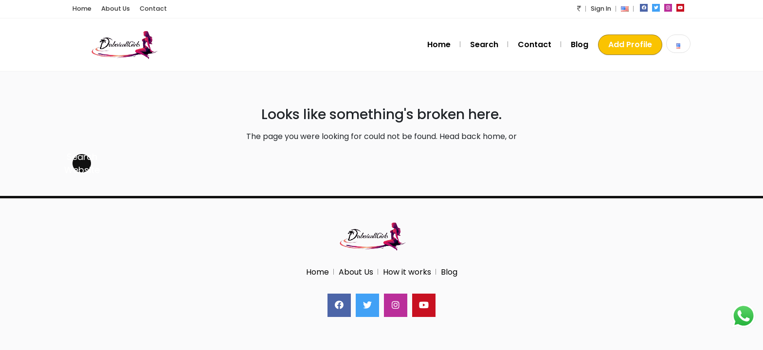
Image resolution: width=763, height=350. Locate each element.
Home (82, 8)
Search (484, 44)
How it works (407, 272)
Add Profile (630, 44)
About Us (115, 8)
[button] (579, 8)
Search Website (82, 163)
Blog (579, 44)
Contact (153, 8)
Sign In (601, 8)
